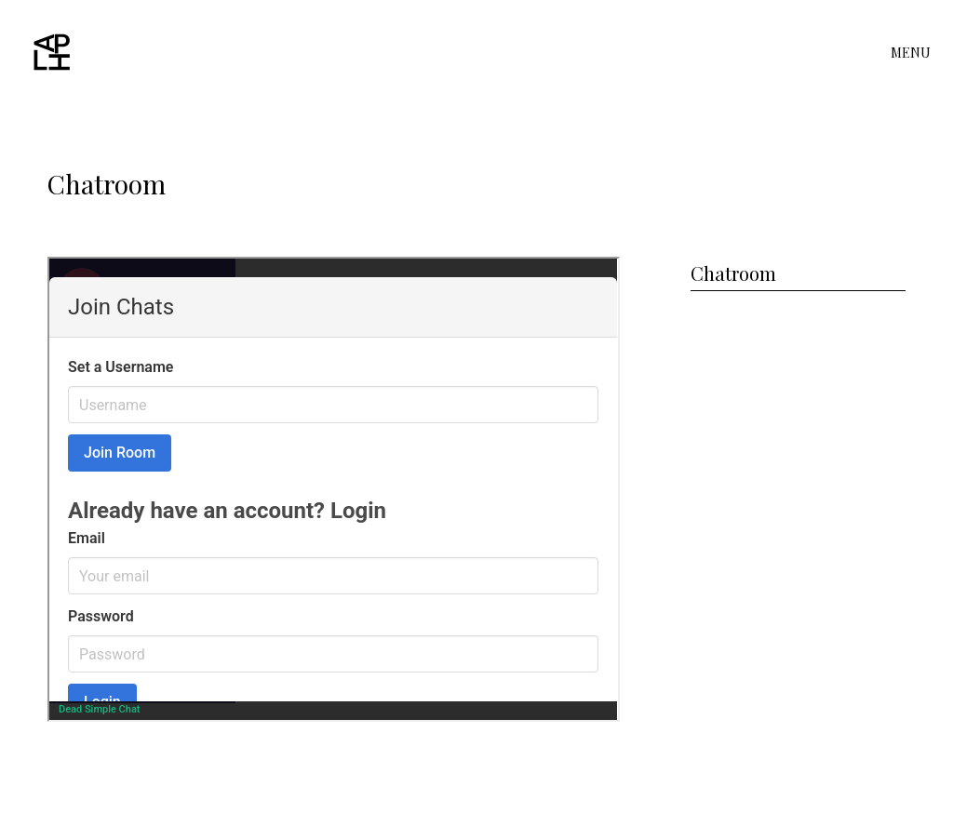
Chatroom (733, 273)
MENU (911, 53)
